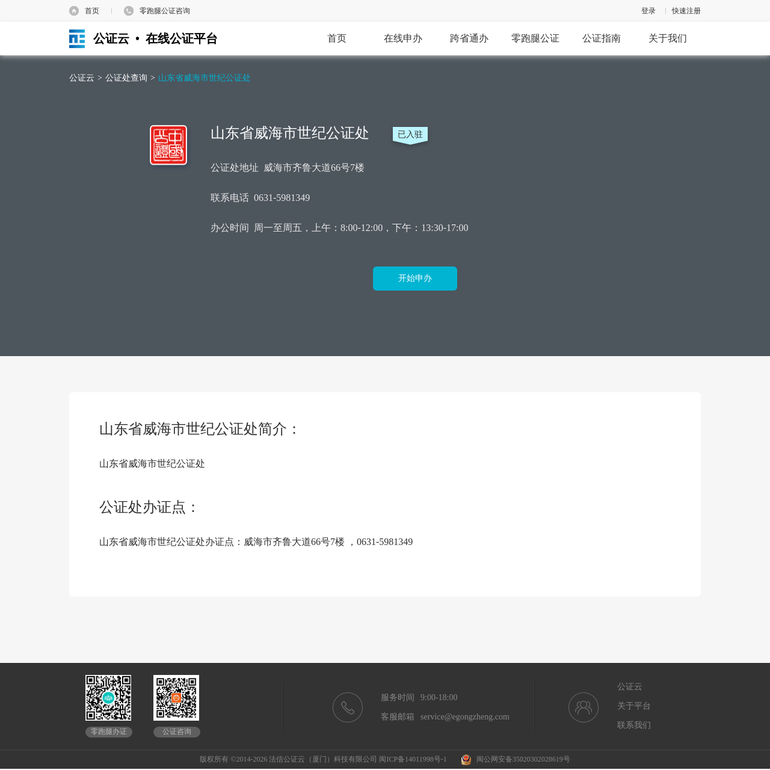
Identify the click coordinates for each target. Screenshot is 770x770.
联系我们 (634, 725)
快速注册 (686, 11)
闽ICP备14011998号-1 (412, 759)
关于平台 (634, 705)
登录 (648, 11)
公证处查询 (126, 77)
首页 (92, 11)
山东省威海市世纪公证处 (204, 77)
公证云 (81, 77)
